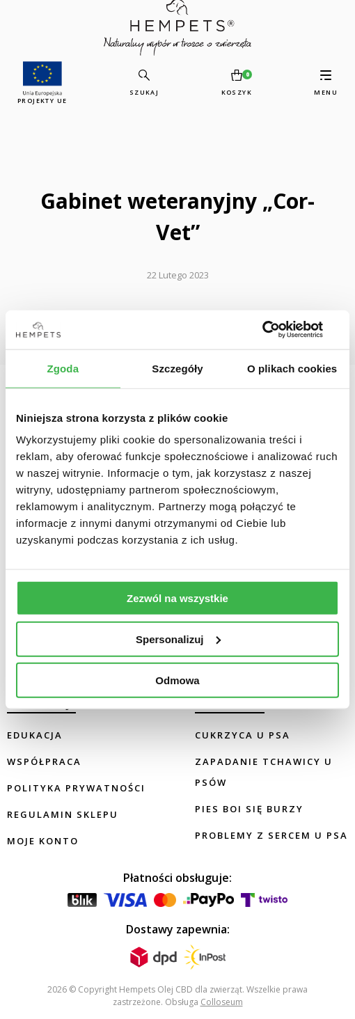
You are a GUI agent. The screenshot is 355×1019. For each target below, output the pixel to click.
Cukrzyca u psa (242, 735)
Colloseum (221, 1002)
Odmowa (177, 680)
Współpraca (44, 761)
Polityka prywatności (76, 788)
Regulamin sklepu (62, 814)
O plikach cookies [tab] (292, 368)
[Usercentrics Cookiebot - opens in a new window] (278, 330)
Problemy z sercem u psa (271, 835)
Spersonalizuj (178, 639)
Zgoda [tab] (63, 368)
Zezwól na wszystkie (177, 598)
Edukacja (35, 735)
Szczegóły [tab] (177, 368)
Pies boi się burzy (249, 809)
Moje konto (43, 841)
